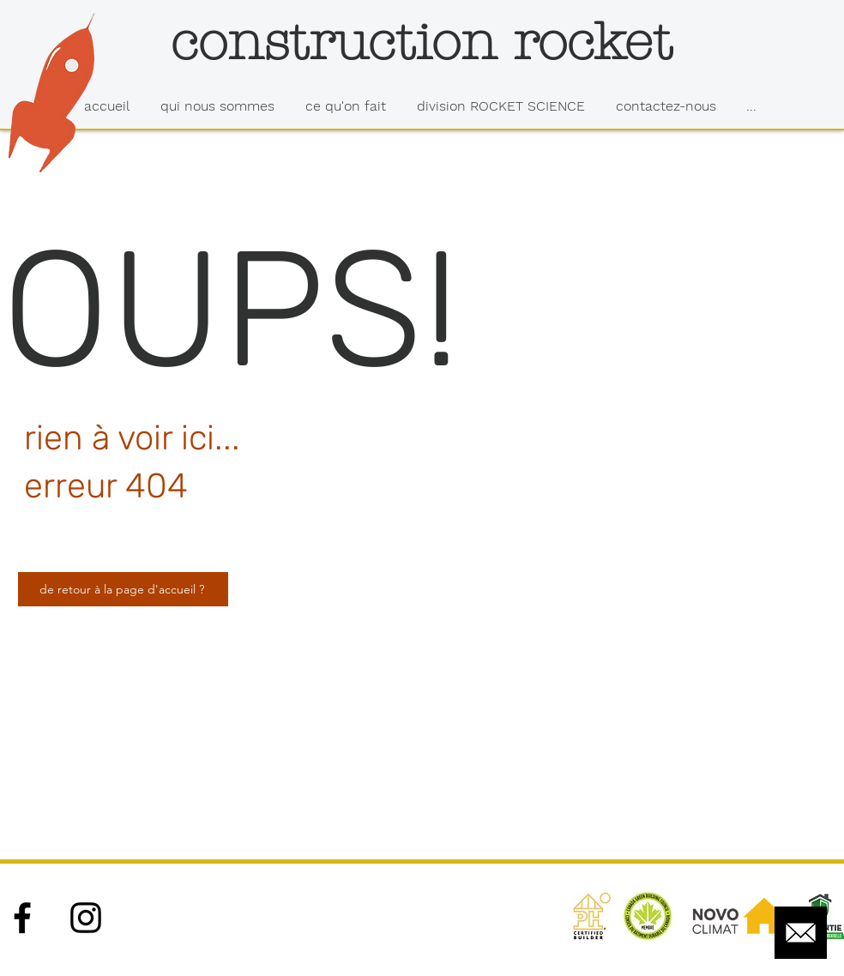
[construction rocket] (421, 41)
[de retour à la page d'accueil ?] (123, 589)
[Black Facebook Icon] (22, 917)
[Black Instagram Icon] (85, 917)
